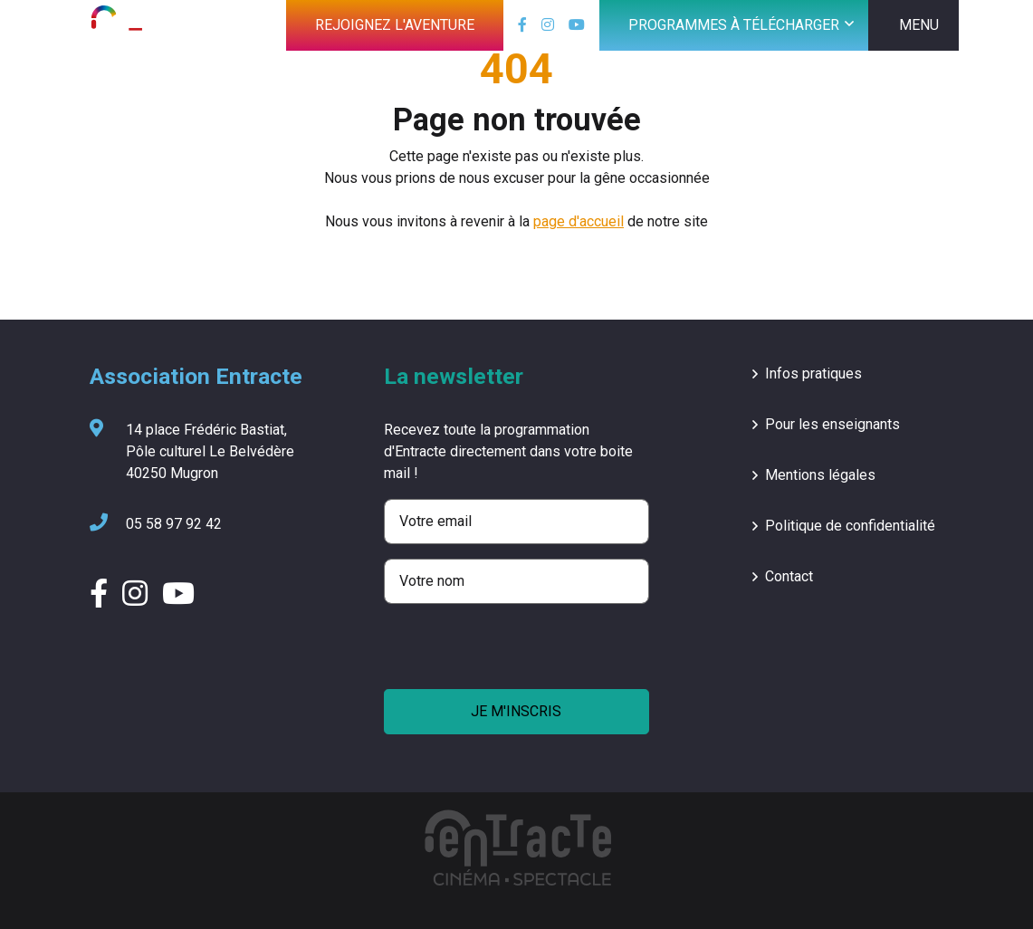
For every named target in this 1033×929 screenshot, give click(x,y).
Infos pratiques (813, 373)
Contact (789, 576)
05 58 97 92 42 (156, 524)
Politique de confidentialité (850, 525)
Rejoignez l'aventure (394, 25)
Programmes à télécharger (733, 25)
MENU (919, 25)
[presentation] (521, 653)
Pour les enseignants (832, 424)
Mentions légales (820, 475)
